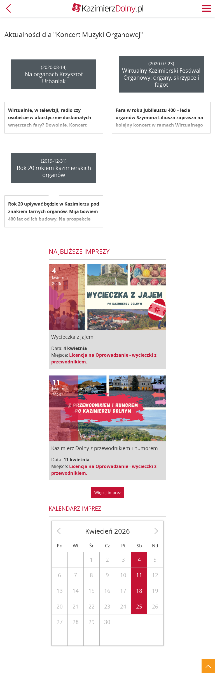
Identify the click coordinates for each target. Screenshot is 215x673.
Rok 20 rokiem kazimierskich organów (54, 171)
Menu (206, 8)
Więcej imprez (107, 492)
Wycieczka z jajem (72, 336)
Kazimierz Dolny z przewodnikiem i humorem (104, 448)
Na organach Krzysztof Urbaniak (54, 77)
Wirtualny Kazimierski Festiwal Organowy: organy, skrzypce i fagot (161, 77)
